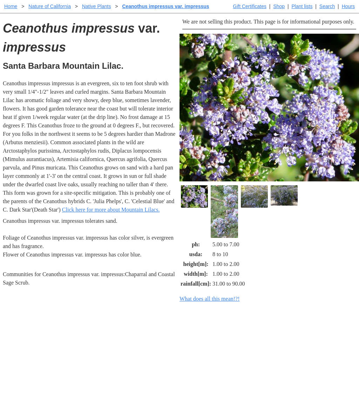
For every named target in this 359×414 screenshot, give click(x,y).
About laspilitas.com (292, 355)
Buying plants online (204, 344)
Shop (279, 6)
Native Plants (96, 6)
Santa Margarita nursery (296, 344)
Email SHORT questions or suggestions (137, 391)
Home (10, 6)
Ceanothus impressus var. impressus (165, 6)
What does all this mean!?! (210, 299)
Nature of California (49, 6)
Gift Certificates (249, 6)
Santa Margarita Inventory (298, 333)
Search (327, 6)
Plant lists (302, 6)
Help (186, 333)
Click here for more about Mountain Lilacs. (111, 210)
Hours (348, 6)
